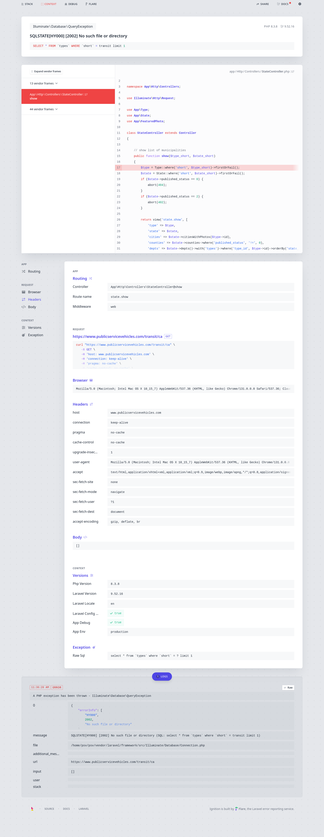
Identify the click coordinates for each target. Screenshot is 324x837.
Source (49, 809)
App (24, 264)
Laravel (84, 809)
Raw (288, 687)
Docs (66, 809)
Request (27, 285)
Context (27, 320)
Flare (240, 809)
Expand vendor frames (46, 71)
